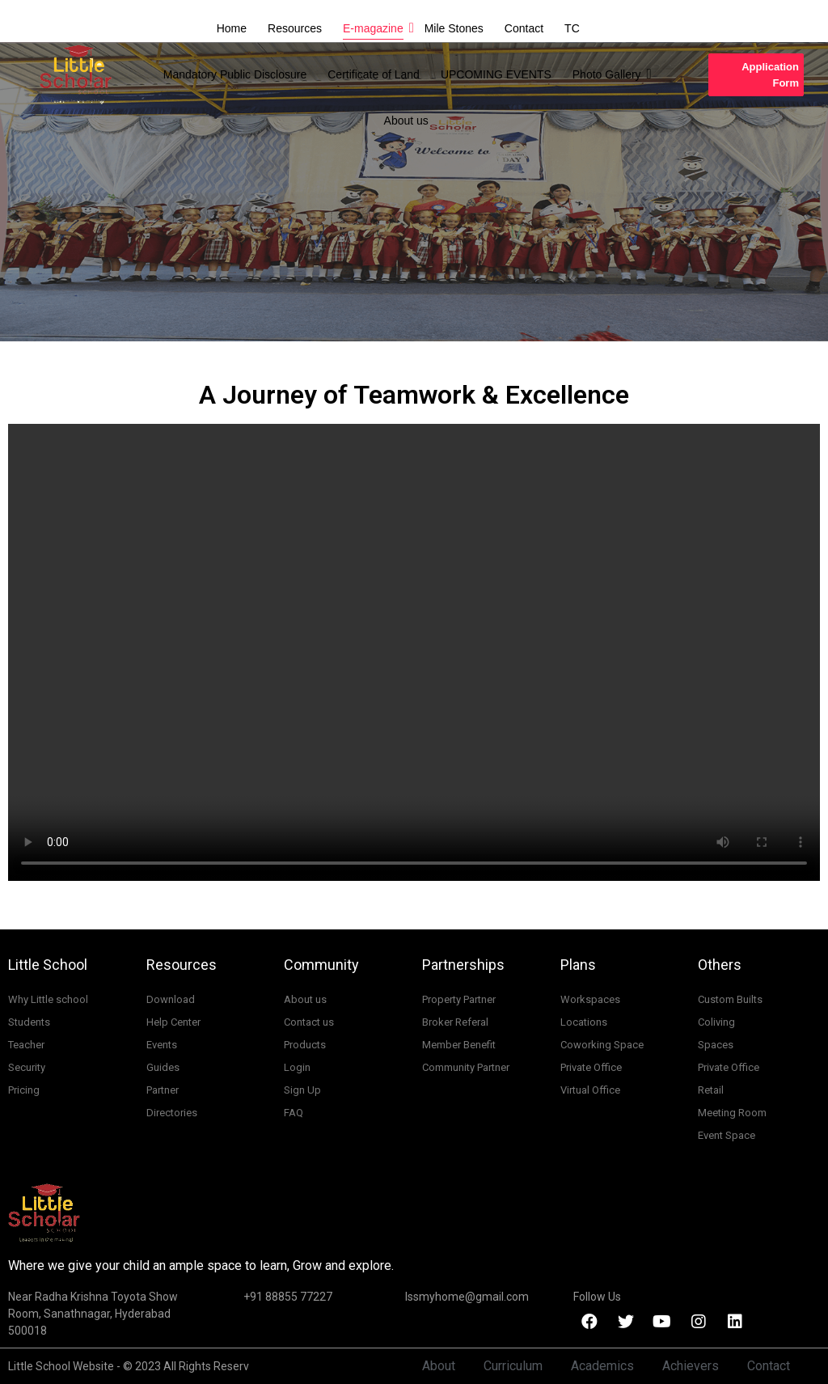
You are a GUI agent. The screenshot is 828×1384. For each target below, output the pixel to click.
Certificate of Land (373, 74)
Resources (295, 28)
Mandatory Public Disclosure (234, 74)
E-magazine (374, 28)
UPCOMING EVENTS (496, 74)
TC (572, 28)
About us (406, 120)
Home (232, 28)
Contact (524, 28)
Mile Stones (454, 28)
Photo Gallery (608, 74)
